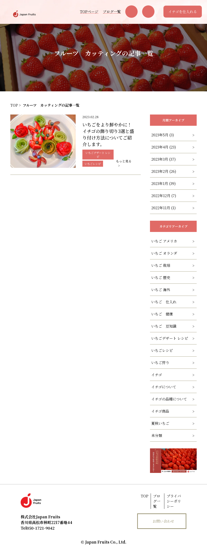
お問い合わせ (163, 521)
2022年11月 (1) (163, 207)
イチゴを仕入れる (182, 11)
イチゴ (156, 374)
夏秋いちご (160, 423)
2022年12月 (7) (163, 195)
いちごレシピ (162, 350)
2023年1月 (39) (163, 183)
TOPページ (89, 11)
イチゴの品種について (169, 399)
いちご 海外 (160, 289)
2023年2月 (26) (163, 171)
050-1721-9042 (38, 528)
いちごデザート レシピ (169, 338)
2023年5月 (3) (162, 134)
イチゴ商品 (160, 411)
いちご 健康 (162, 314)
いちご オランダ (164, 253)
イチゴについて (163, 386)
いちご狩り (160, 362)
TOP (144, 496)
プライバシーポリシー (174, 501)
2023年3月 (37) (163, 159)
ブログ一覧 (112, 11)
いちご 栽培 (160, 265)
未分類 (156, 435)
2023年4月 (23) (163, 147)
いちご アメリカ (164, 241)
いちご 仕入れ (163, 301)
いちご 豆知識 (163, 326)
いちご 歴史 (160, 277)
